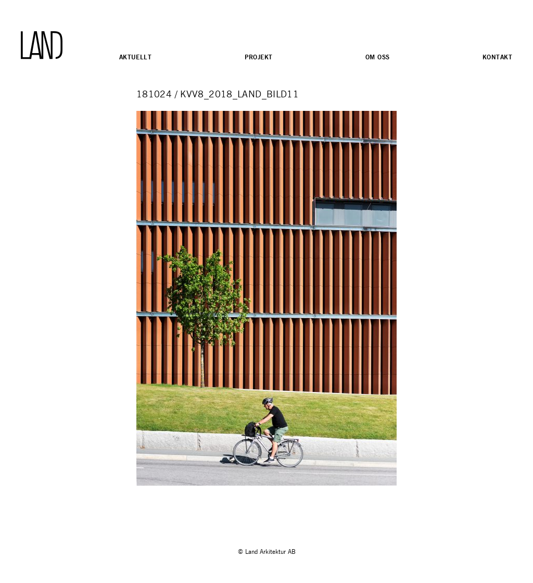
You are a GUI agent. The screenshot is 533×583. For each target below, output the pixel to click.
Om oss (377, 57)
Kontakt (497, 57)
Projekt (259, 57)
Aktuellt (135, 57)
